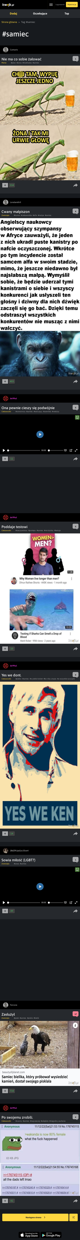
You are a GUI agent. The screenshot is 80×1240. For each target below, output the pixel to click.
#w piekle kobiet (36, 679)
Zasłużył (8, 1014)
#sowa (16, 864)
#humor (17, 215)
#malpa (41, 215)
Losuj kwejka (75, 1219)
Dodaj (13, 13)
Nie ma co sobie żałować (22, 59)
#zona (19, 63)
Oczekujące (39, 13)
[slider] (23, 450)
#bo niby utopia (50, 679)
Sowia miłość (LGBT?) (18, 860)
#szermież (47, 411)
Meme (4, 63)
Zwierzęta (5, 215)
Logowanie (60, 4)
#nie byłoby (48, 530)
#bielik (36, 1018)
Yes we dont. (11, 675)
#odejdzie (44, 1121)
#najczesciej (35, 1121)
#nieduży (55, 411)
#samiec (36, 63)
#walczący (38, 411)
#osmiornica (20, 411)
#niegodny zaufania (57, 1121)
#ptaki (16, 1018)
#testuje (57, 530)
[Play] (4, 450)
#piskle (30, 1018)
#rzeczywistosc (21, 530)
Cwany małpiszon (16, 212)
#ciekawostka (26, 215)
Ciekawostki (6, 411)
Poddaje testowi (14, 527)
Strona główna (9, 22)
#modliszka (27, 63)
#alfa (35, 215)
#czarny (19, 1121)
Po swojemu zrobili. (17, 1117)
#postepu (32, 530)
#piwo (13, 63)
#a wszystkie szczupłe (66, 679)
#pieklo (18, 679)
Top (66, 13)
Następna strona (35, 1217)
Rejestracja (71, 4)
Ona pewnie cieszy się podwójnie (28, 408)
